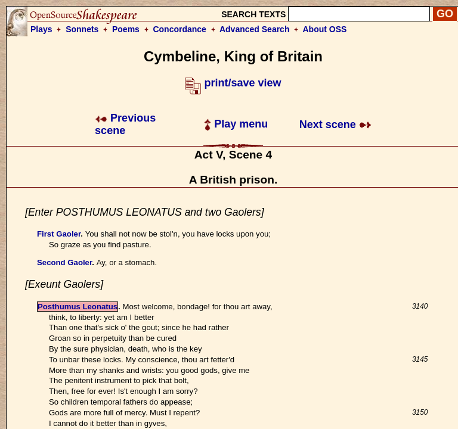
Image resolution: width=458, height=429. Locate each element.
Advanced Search (254, 29)
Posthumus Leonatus (77, 306)
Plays (41, 29)
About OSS (325, 29)
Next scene (335, 124)
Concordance (179, 29)
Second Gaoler (64, 262)
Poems (126, 29)
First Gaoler (59, 233)
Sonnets (82, 29)
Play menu (236, 124)
